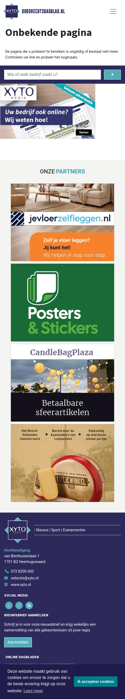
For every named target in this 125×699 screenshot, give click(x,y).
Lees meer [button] (33, 691)
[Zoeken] (112, 75)
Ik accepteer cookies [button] (96, 681)
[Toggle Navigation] (113, 11)
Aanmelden (18, 642)
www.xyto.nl (21, 584)
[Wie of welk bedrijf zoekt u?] (52, 75)
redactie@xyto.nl (25, 578)
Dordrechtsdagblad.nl (43, 11)
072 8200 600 (22, 571)
